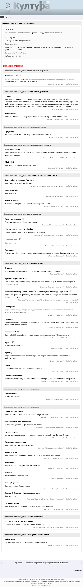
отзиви (29, 47)
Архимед (8, 352)
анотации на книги (58, 47)
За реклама (77, 570)
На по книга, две (12, 503)
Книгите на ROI (12, 332)
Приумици (9, 131)
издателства (45, 47)
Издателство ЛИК (12, 149)
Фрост (7, 342)
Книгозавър (10, 462)
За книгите (9, 76)
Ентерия (8, 472)
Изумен (8, 96)
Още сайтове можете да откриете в (41, 563)
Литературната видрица (15, 442)
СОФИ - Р (9, 319)
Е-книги (8, 268)
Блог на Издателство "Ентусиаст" (19, 521)
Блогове (21, 23)
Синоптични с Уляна (14, 411)
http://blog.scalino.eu (23, 41)
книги (20, 49)
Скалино (36, 47)
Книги (14, 23)
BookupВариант (12, 483)
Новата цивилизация (14, 375)
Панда (7, 365)
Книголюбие (10, 113)
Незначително (11, 393)
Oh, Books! (9, 162)
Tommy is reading (12, 190)
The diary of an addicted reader (18, 421)
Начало (5, 23)
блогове (70, 47)
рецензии (21, 47)
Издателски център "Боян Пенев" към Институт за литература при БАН (36, 291)
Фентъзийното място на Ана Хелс (19, 180)
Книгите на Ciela (12, 200)
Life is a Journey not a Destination (19, 229)
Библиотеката (11, 240)
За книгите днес (12, 452)
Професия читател (13, 219)
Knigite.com (10, 539)
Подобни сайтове (72, 84)
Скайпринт (10, 307)
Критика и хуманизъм (14, 278)
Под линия (9, 250)
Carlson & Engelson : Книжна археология (22, 493)
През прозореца (11, 432)
